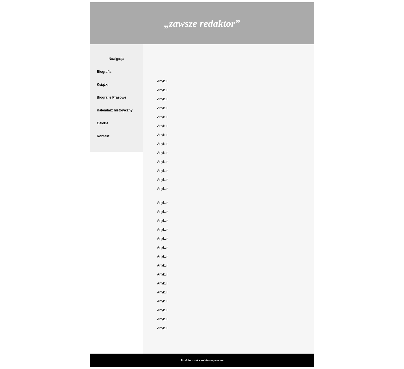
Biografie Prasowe (111, 97)
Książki (102, 85)
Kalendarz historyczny (114, 110)
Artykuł (162, 81)
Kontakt (103, 136)
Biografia (104, 72)
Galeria (102, 123)
